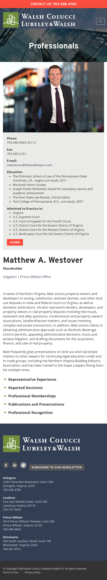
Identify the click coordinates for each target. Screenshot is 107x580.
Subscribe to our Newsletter (56, 467)
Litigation (10, 277)
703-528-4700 (64, 4)
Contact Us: (41, 4)
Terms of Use (10, 572)
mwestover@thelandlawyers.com (29, 165)
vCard (15, 242)
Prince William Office (35, 277)
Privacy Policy (33, 572)
